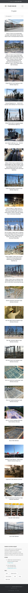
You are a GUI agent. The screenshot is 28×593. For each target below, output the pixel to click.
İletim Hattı (8, 579)
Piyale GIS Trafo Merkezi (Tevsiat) (14, 479)
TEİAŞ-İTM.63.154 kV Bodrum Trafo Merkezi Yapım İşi (14, 84)
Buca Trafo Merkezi (14, 440)
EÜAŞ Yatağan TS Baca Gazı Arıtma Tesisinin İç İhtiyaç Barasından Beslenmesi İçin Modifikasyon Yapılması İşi (14, 258)
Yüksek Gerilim (13, 573)
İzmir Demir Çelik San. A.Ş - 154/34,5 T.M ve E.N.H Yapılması (14, 143)
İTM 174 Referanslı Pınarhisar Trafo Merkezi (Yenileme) (14, 498)
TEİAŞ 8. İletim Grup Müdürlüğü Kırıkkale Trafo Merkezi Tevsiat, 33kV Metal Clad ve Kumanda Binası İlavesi (14, 35)
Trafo (7, 573)
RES (15, 576)
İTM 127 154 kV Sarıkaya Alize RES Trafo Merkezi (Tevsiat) (14, 421)
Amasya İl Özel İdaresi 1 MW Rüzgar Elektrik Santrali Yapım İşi (14, 460)
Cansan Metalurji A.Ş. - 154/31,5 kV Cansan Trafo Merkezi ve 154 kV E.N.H (14, 103)
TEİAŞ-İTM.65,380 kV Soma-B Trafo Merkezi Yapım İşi (14, 189)
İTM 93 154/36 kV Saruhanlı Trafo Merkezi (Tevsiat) (14, 301)
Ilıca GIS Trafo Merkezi (14, 518)
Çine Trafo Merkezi (14, 536)
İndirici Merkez (8, 576)
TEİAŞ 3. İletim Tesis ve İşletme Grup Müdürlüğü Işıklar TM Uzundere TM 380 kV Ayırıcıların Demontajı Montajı (14, 281)
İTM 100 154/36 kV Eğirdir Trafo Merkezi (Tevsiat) (14, 341)
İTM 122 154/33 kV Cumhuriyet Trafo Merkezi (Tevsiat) (14, 381)
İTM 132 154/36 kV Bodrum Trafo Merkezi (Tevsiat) (14, 400)
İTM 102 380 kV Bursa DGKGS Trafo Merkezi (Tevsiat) (14, 321)
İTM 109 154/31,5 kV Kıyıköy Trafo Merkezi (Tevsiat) (14, 361)
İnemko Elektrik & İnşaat (17, 586)
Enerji (20, 576)
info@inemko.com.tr (11, 568)
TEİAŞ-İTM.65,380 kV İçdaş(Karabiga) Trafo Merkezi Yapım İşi (14, 123)
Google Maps (10, 562)
